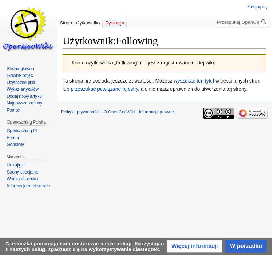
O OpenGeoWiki (119, 111)
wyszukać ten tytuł (194, 81)
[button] (194, 246)
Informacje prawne (156, 111)
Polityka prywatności (80, 111)
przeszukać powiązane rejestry (104, 89)
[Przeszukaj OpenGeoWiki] (242, 22)
